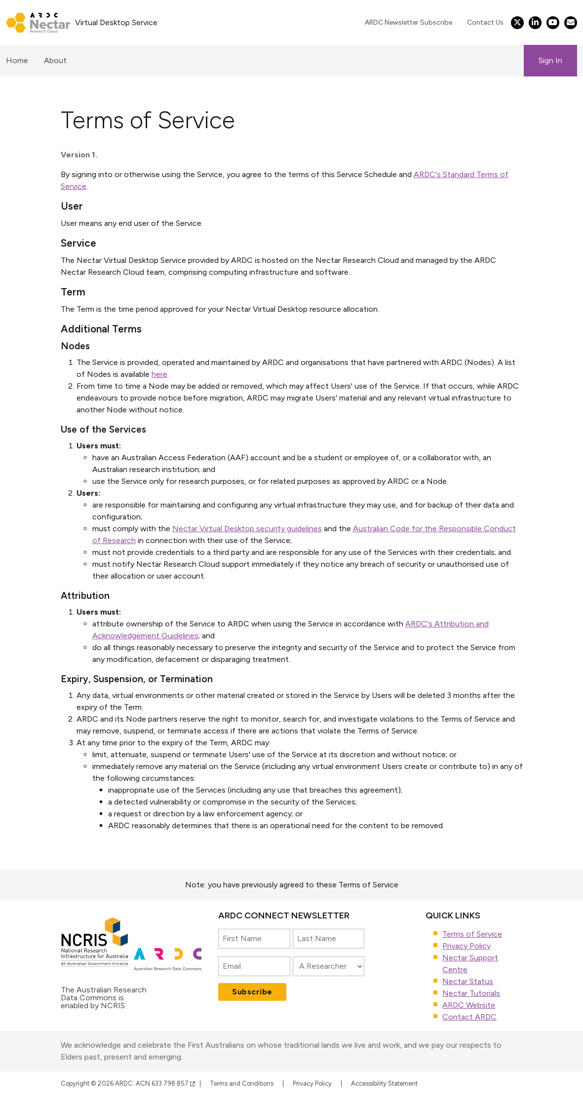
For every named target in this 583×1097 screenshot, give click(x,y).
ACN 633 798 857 (165, 1083)
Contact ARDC (469, 1017)
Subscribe (252, 991)
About (55, 60)
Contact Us (485, 22)
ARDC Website (468, 1005)
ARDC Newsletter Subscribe (408, 22)
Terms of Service (472, 934)
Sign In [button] (550, 60)
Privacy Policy (466, 946)
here (159, 374)
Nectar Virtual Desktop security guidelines (247, 528)
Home (17, 60)
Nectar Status (467, 981)
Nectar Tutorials (471, 993)
